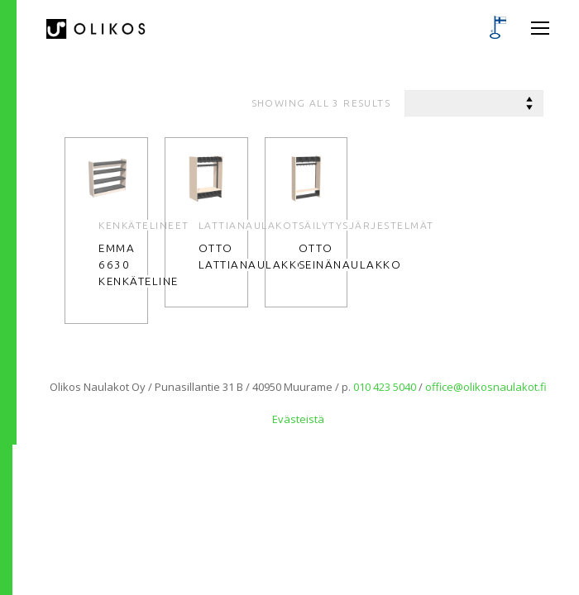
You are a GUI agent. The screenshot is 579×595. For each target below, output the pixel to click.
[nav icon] (540, 29)
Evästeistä (298, 419)
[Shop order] (473, 103)
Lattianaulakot (249, 225)
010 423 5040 (384, 386)
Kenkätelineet (143, 225)
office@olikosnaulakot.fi (486, 386)
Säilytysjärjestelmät (366, 225)
